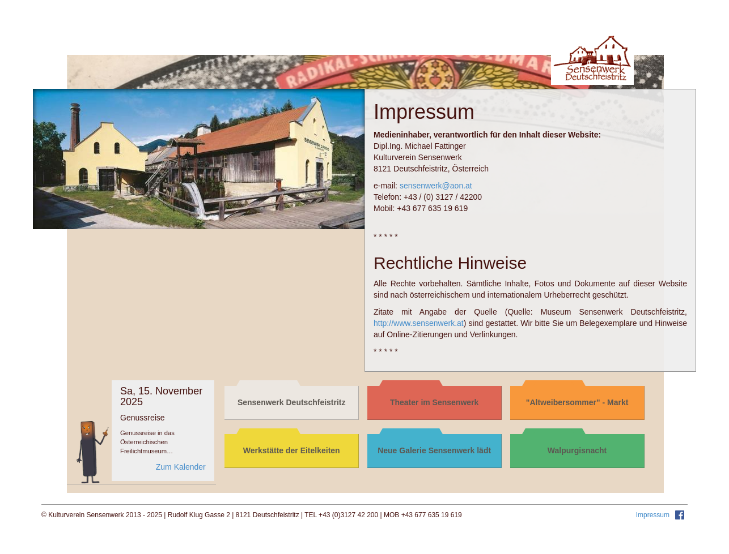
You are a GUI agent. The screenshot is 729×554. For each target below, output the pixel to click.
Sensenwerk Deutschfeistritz (292, 402)
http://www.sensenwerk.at (419, 323)
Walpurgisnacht (577, 450)
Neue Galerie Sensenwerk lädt (434, 450)
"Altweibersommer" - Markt (577, 402)
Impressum (654, 515)
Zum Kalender (181, 466)
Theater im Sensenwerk (434, 402)
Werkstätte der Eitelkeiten (291, 450)
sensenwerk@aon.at (436, 185)
